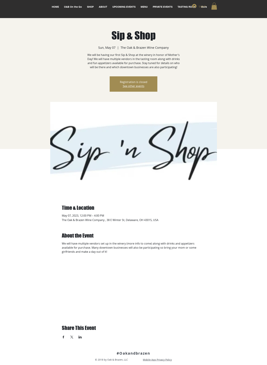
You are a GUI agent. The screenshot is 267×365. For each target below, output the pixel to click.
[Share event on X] (71, 337)
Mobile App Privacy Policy (157, 359)
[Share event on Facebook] (63, 337)
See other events (133, 86)
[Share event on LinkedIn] (80, 337)
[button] (214, 6)
